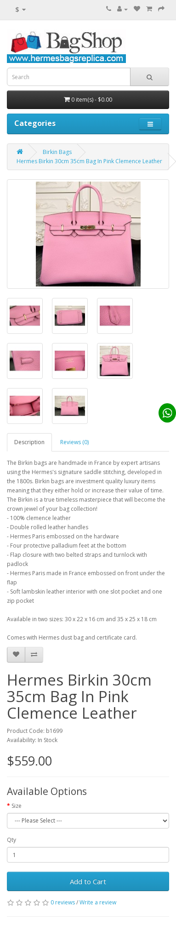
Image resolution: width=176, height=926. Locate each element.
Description (29, 442)
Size (16, 806)
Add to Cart (88, 881)
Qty (11, 840)
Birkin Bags (57, 152)
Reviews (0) (74, 442)
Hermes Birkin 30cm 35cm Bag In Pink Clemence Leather (89, 161)
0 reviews (63, 902)
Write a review (97, 902)
